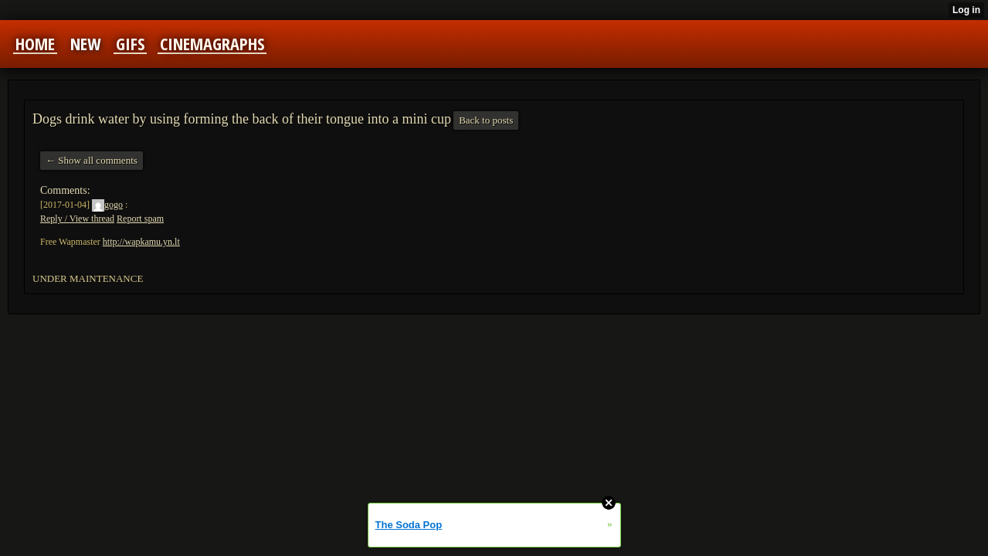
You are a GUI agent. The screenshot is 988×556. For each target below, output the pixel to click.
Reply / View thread (77, 218)
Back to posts (486, 120)
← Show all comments (92, 160)
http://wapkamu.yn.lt (141, 241)
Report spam (140, 218)
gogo (107, 204)
